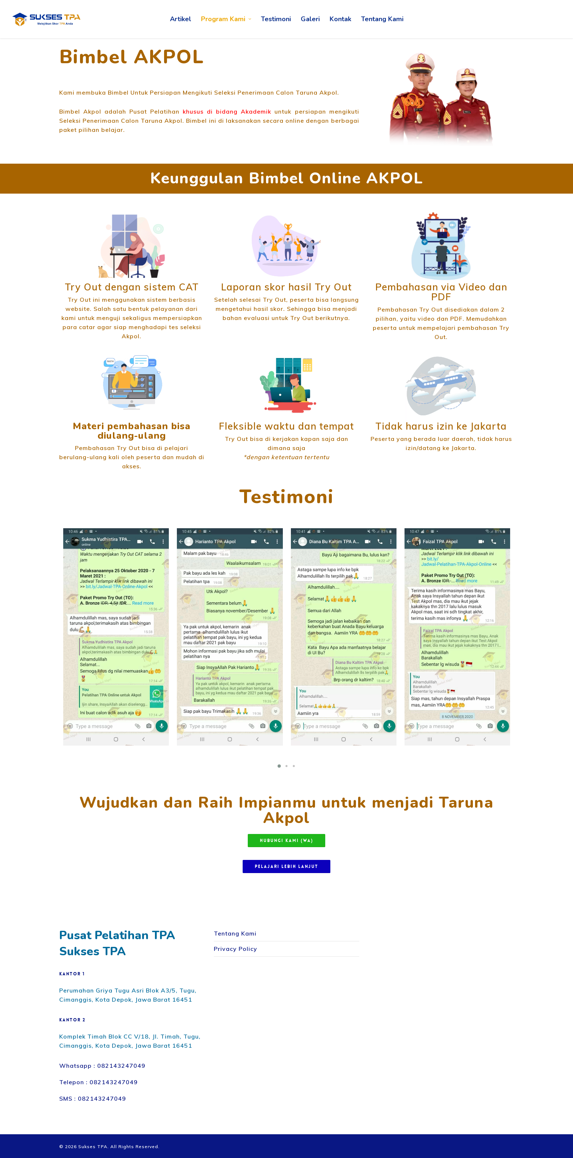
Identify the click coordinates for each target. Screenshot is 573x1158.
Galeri (310, 19)
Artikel (180, 19)
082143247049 (121, 1065)
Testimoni (276, 19)
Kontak (340, 19)
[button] (279, 766)
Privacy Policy (235, 948)
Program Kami (226, 19)
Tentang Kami (382, 19)
